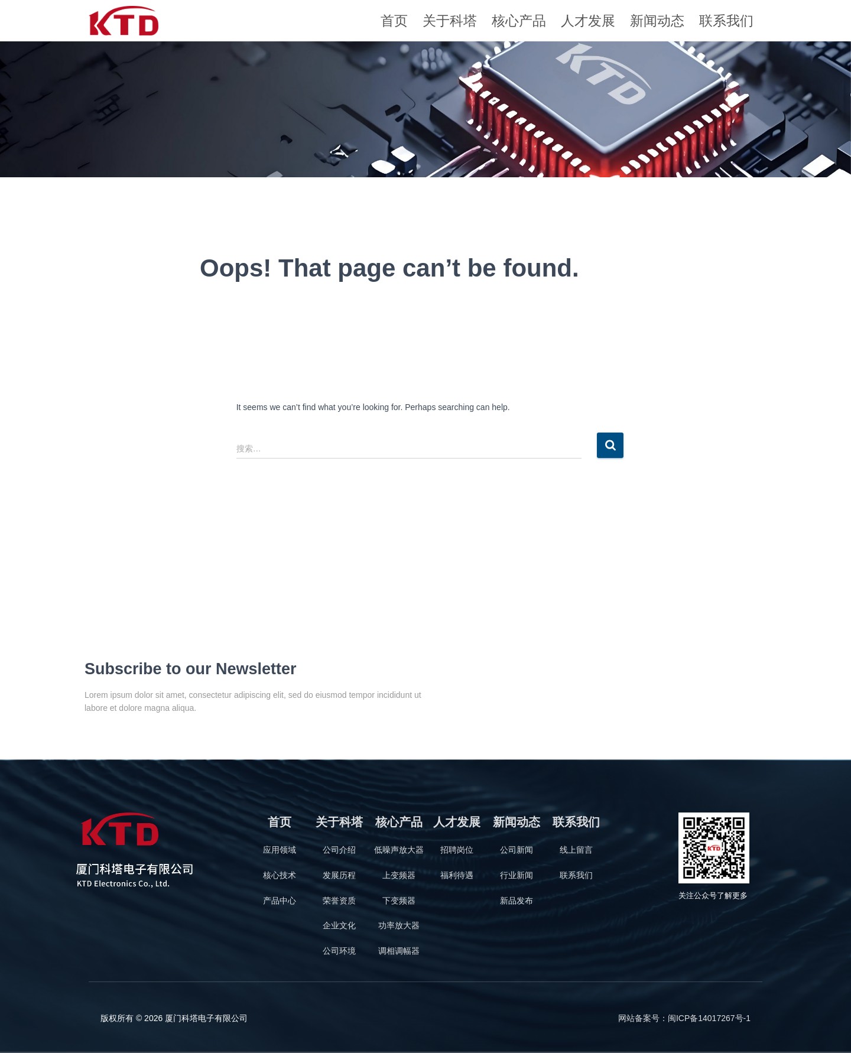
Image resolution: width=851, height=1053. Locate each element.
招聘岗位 (456, 849)
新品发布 (516, 900)
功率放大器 (399, 925)
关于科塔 (450, 20)
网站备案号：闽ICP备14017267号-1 (684, 1018)
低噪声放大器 (399, 849)
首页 (394, 20)
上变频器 (398, 875)
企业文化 (339, 925)
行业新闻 (516, 875)
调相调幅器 (399, 951)
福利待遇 (456, 875)
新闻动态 (657, 20)
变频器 (403, 900)
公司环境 (339, 951)
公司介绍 (339, 849)
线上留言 (576, 849)
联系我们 (726, 20)
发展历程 (339, 875)
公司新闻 (516, 849)
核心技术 (279, 875)
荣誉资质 (339, 900)
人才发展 (588, 20)
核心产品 (519, 20)
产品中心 (279, 900)
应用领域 (279, 849)
